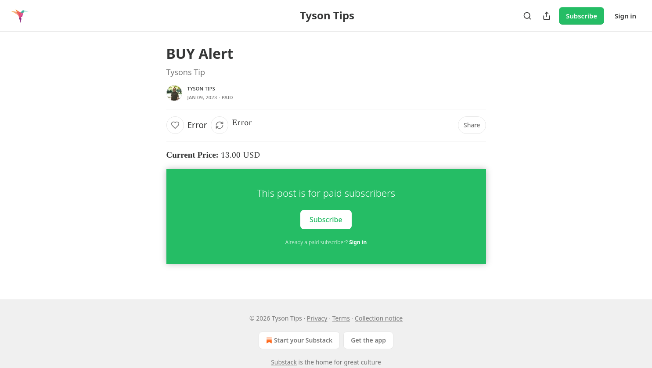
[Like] (175, 125)
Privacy (317, 318)
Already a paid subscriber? (326, 242)
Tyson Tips (201, 88)
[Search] (527, 16)
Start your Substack (298, 340)
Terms (341, 318)
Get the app (368, 340)
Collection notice (379, 318)
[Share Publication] (546, 16)
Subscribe (581, 15)
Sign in (625, 15)
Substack (284, 362)
